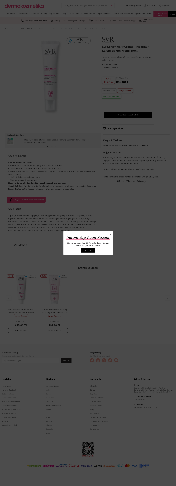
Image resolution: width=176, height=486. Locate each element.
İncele (88, 250)
